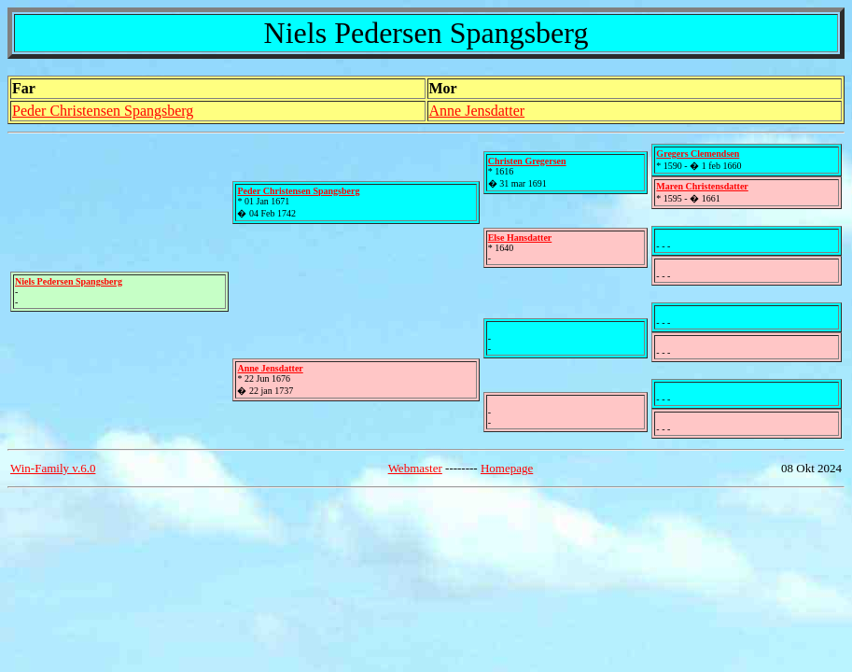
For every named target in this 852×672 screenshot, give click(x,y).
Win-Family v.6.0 (52, 468)
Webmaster (415, 468)
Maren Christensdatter (701, 186)
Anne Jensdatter (477, 111)
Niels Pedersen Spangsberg (68, 281)
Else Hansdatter (520, 237)
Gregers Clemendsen (697, 153)
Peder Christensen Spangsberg (102, 111)
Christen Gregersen (527, 161)
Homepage (507, 468)
